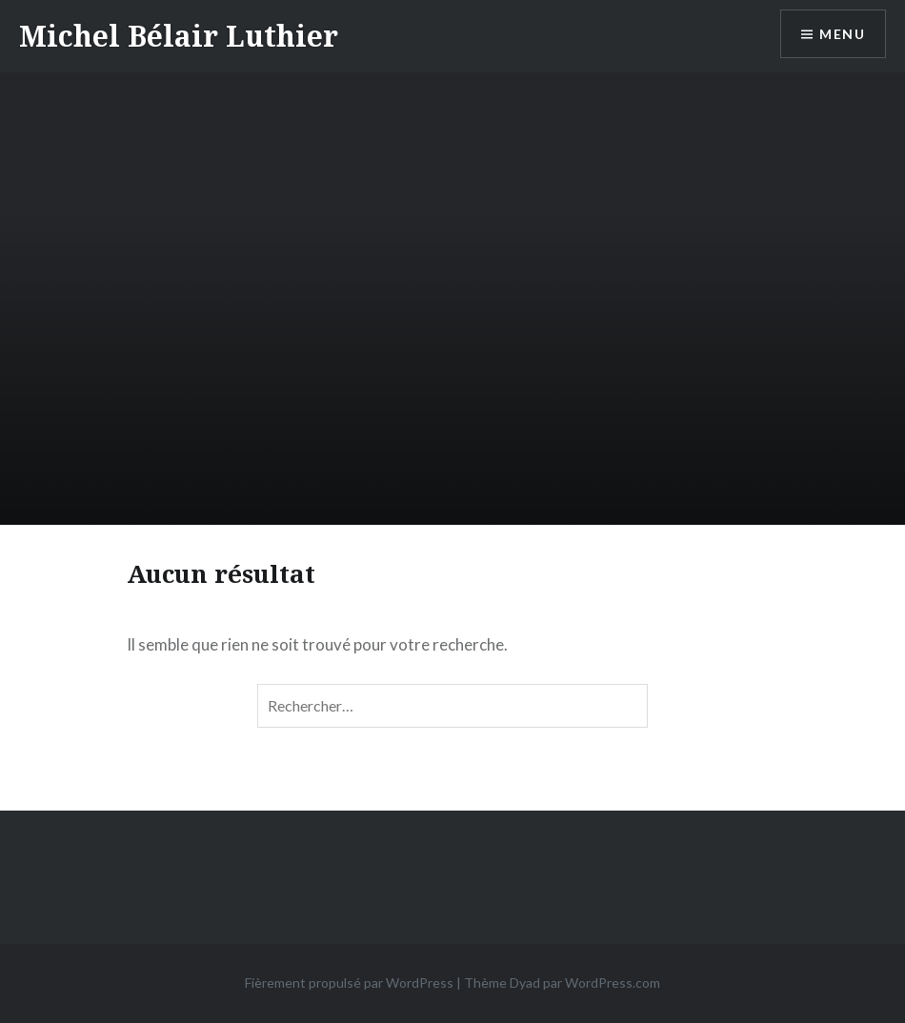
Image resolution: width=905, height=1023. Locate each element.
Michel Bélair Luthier (178, 35)
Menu (842, 34)
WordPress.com (612, 982)
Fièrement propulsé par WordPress (349, 982)
